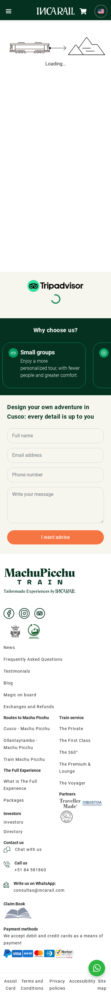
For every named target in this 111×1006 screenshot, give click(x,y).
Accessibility (82, 981)
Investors (13, 822)
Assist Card (10, 985)
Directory (13, 831)
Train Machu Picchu (24, 759)
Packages (14, 800)
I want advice (55, 537)
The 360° (68, 752)
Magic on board (20, 694)
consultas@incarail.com (39, 890)
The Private (71, 728)
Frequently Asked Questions (33, 659)
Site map (102, 985)
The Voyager (72, 783)
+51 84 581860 (30, 869)
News (9, 647)
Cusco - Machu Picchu (27, 728)
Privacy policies (57, 985)
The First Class (75, 740)
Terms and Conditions (32, 985)
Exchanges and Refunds (29, 706)
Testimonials (17, 671)
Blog (8, 683)
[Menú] (9, 11)
